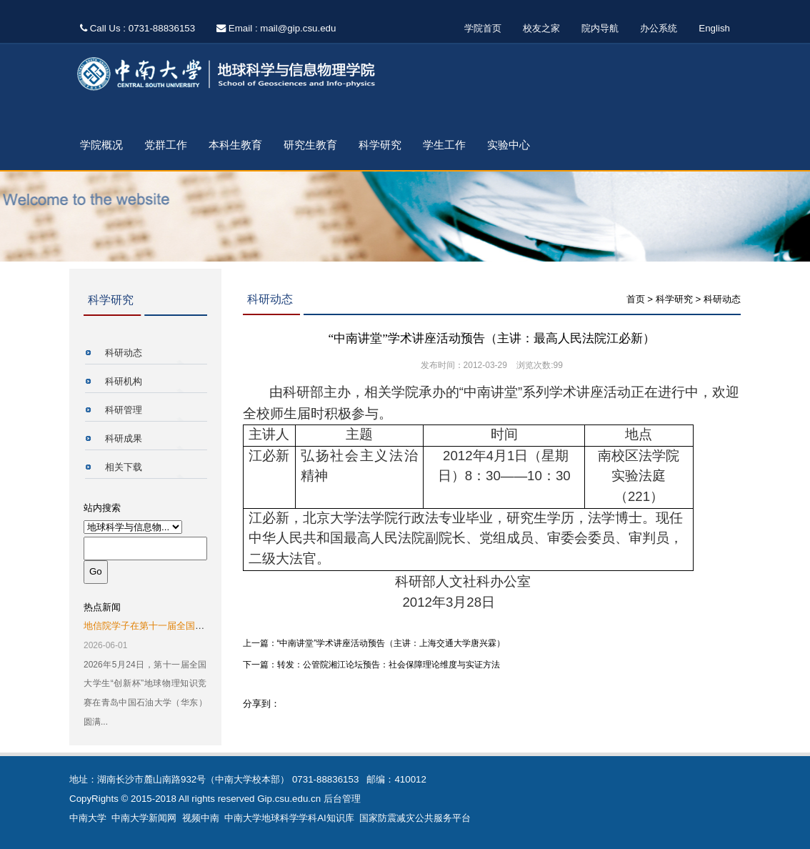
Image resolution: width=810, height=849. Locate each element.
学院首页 (482, 28)
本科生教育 (235, 145)
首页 (635, 299)
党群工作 (165, 145)
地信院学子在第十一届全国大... (148, 625)
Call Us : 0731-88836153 (137, 28)
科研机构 (123, 381)
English (714, 28)
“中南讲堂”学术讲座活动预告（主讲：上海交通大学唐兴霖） (391, 643)
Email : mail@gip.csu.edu (276, 28)
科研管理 (123, 409)
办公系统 (658, 28)
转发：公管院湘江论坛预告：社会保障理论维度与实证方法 (388, 665)
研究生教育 (310, 145)
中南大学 (87, 818)
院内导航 (600, 28)
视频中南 (200, 818)
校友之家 (541, 28)
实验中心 (508, 145)
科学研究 (380, 145)
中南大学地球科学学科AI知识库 (289, 818)
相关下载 (123, 467)
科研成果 (123, 438)
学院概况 (101, 145)
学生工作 (444, 145)
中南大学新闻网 (143, 818)
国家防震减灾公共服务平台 (415, 818)
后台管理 (342, 798)
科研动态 (123, 352)
